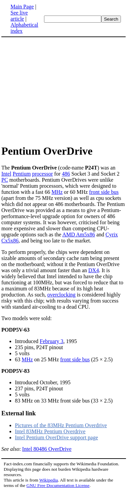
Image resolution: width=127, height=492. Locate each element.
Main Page (22, 6)
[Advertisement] (58, 90)
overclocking (61, 294)
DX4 (93, 270)
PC (4, 180)
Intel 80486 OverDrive (46, 449)
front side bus (104, 192)
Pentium (21, 174)
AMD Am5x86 (78, 234)
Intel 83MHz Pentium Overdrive (50, 431)
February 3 (51, 341)
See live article (19, 16)
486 (66, 174)
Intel (6, 174)
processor (42, 174)
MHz (57, 192)
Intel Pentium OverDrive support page (56, 437)
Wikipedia (48, 480)
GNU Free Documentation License (57, 485)
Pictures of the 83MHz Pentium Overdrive (61, 425)
